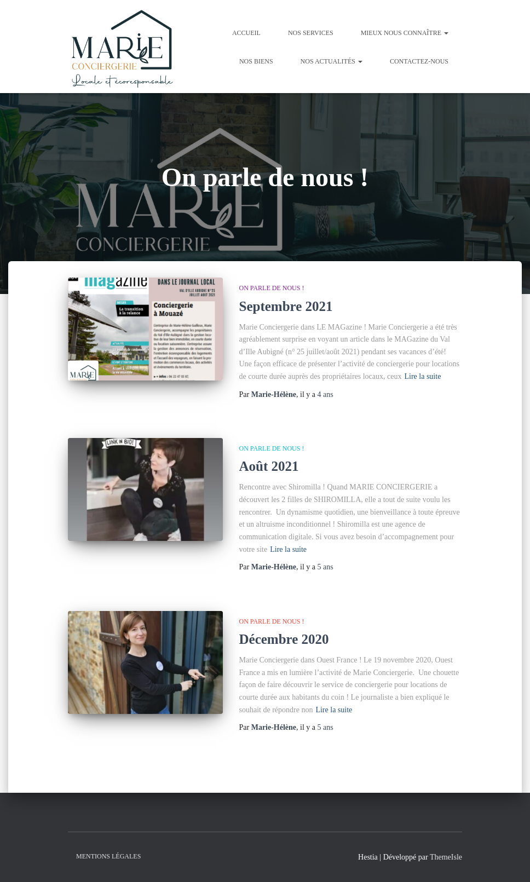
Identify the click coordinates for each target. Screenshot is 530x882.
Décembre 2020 (284, 639)
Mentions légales (108, 856)
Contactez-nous (419, 61)
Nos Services (310, 33)
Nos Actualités (331, 61)
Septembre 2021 (286, 306)
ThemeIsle (446, 857)
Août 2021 (269, 466)
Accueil (246, 33)
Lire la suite (422, 376)
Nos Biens (256, 61)
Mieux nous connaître (404, 33)
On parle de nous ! (271, 288)
